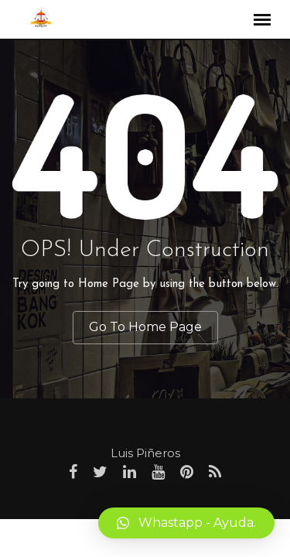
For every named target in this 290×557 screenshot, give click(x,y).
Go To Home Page (145, 327)
